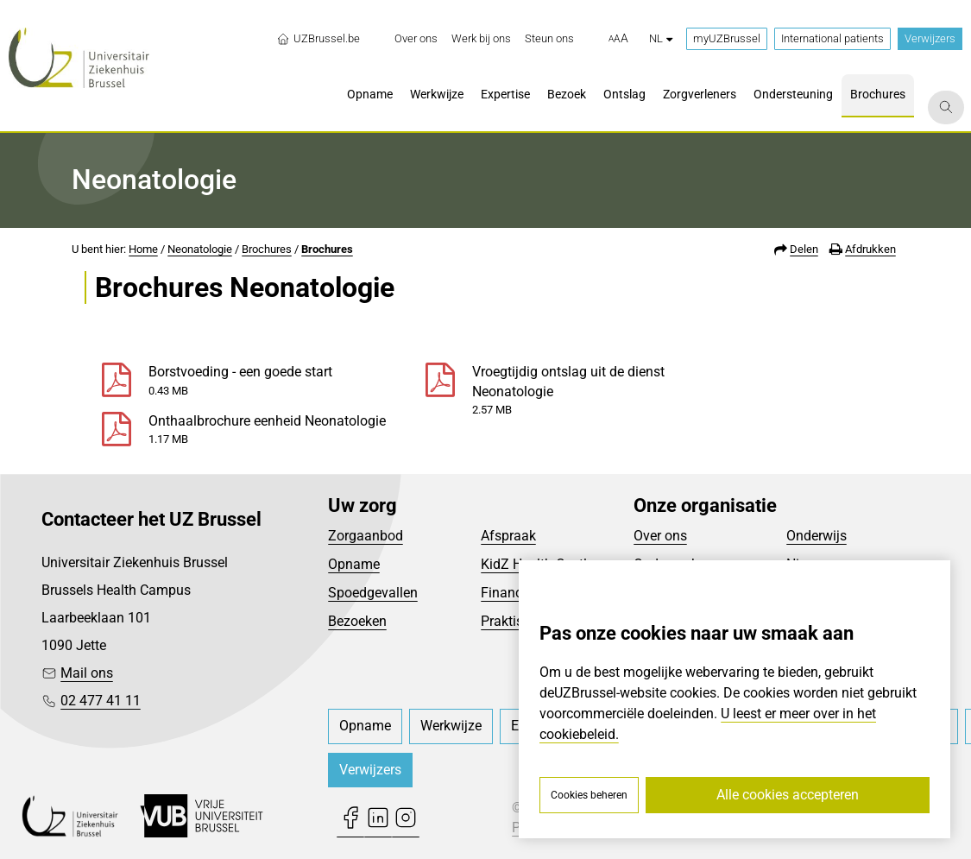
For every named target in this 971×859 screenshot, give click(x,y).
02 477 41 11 (100, 700)
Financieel (512, 592)
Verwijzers (930, 38)
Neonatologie (199, 249)
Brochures (267, 249)
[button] (618, 39)
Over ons (660, 535)
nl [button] (660, 38)
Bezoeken (357, 621)
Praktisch (509, 621)
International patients (832, 38)
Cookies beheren (589, 795)
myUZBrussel (726, 38)
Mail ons (86, 673)
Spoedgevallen (373, 592)
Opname (354, 564)
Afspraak (508, 535)
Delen (804, 249)
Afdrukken (870, 249)
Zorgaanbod (365, 535)
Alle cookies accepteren (787, 794)
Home (143, 249)
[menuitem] (416, 39)
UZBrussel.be (318, 39)
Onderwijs (816, 535)
